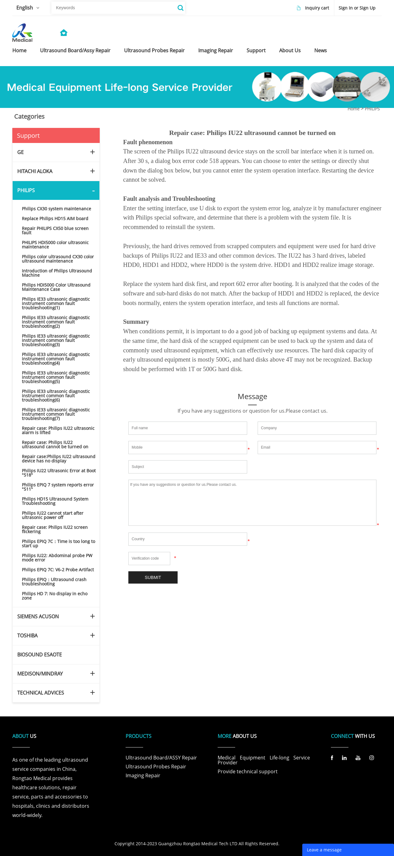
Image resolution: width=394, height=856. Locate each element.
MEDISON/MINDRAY (40, 673)
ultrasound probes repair (154, 50)
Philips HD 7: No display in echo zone (54, 596)
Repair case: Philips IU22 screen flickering (55, 529)
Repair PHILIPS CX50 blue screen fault (55, 230)
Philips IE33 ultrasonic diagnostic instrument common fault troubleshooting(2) (56, 322)
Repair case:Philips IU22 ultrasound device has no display (58, 459)
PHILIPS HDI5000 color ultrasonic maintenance (55, 245)
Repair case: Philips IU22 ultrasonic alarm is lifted (58, 430)
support (256, 50)
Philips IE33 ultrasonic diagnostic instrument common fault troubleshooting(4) (56, 358)
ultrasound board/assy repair (75, 50)
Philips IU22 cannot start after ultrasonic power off (52, 515)
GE (20, 152)
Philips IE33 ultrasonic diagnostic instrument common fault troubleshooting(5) (56, 377)
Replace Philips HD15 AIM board (55, 218)
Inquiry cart (317, 8)
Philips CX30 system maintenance (56, 209)
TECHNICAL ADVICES (40, 692)
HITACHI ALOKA (34, 171)
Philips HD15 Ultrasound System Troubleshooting (55, 501)
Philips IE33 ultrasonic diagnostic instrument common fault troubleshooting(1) (56, 303)
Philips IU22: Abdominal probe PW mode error (57, 558)
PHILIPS (372, 109)
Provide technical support (248, 771)
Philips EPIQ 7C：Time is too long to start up (58, 543)
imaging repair (215, 50)
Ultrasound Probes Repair (156, 766)
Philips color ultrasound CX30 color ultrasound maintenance (58, 259)
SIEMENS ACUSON (38, 616)
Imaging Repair (143, 775)
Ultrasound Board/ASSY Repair (161, 757)
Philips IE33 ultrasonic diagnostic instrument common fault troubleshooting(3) (56, 340)
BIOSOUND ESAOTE (39, 654)
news (320, 50)
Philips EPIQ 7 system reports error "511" (58, 487)
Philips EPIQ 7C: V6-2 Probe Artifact (58, 570)
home (19, 50)
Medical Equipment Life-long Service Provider (264, 760)
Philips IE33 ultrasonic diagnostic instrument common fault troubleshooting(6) (56, 395)
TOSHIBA (27, 635)
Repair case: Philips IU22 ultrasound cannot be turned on (55, 444)
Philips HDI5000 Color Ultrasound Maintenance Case (56, 287)
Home (354, 109)
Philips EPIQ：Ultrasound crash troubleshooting (54, 582)
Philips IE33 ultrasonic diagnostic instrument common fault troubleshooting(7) (56, 414)
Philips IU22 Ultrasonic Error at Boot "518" (59, 473)
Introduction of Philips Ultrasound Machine (57, 273)
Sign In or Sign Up (357, 8)
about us (290, 50)
